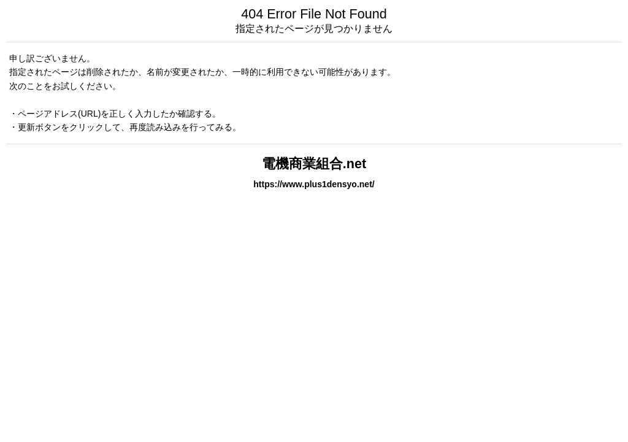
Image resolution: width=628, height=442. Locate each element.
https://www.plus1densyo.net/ (314, 184)
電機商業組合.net (314, 163)
